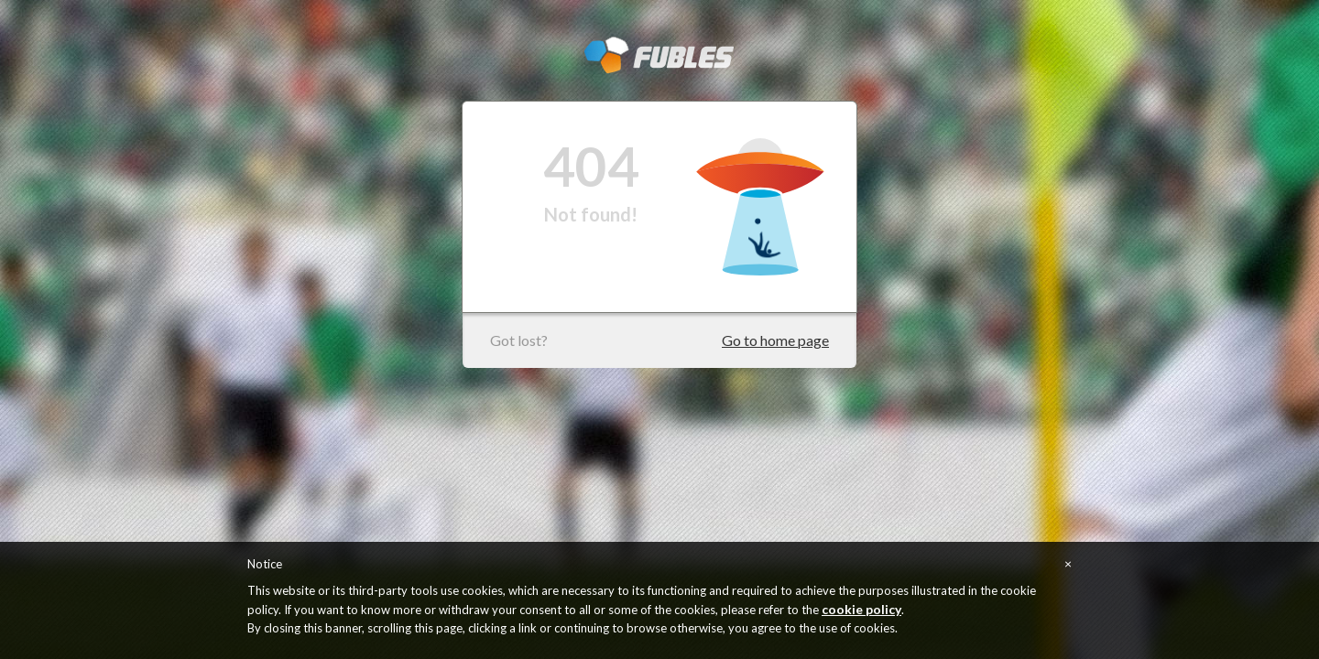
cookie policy (861, 609)
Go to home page (775, 340)
